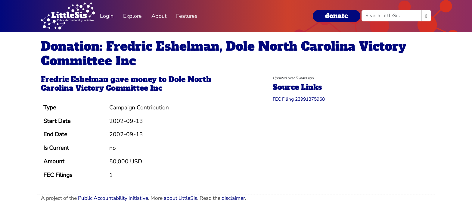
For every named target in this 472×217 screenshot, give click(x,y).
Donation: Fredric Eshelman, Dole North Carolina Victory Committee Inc (223, 53)
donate (336, 15)
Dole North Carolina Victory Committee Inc (126, 83)
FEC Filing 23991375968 (299, 99)
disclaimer (233, 198)
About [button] (158, 16)
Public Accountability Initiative (113, 198)
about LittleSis (180, 198)
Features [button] (186, 16)
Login (106, 16)
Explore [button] (132, 16)
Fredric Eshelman (74, 79)
